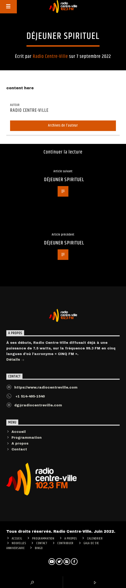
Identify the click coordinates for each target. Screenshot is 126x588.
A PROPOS (70, 538)
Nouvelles (19, 543)
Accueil (18, 432)
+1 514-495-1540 (29, 396)
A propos (19, 443)
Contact (19, 449)
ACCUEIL (17, 538)
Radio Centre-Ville (50, 56)
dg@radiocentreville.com (38, 405)
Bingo (39, 548)
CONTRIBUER (65, 543)
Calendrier (95, 538)
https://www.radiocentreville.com (46, 387)
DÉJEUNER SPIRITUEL (64, 180)
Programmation (26, 437)
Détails (15, 360)
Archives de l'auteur (63, 125)
